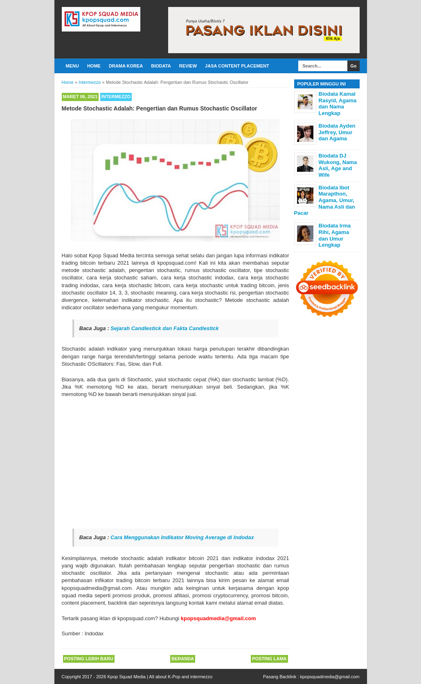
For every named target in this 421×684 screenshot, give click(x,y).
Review (188, 65)
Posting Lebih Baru (88, 658)
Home (94, 65)
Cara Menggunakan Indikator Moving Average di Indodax (182, 537)
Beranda (182, 658)
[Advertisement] (175, 463)
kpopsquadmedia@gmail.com (329, 676)
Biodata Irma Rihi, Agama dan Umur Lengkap (335, 235)
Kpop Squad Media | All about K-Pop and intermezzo (159, 676)
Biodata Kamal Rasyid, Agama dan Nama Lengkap (338, 103)
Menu (72, 65)
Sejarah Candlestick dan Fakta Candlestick (164, 328)
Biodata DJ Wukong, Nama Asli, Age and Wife (338, 165)
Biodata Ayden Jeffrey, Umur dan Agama (337, 132)
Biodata (161, 65)
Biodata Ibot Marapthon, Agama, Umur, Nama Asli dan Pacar (324, 200)
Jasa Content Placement (237, 65)
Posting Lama (269, 658)
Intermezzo (116, 96)
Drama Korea (126, 65)
